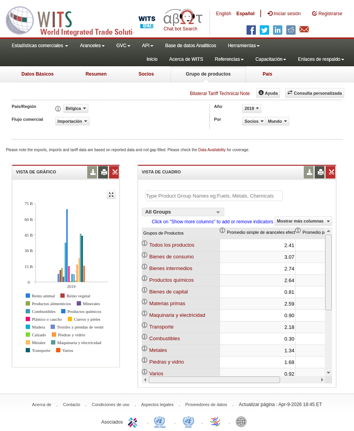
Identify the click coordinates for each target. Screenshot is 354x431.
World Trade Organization (216, 421)
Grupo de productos (208, 74)
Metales (158, 350)
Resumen (96, 74)
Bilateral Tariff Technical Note (220, 93)
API (147, 45)
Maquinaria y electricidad (177, 315)
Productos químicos (171, 280)
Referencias (229, 59)
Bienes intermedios (170, 268)
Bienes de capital (168, 292)
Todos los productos (171, 245)
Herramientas (244, 45)
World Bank (243, 421)
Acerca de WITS (186, 59)
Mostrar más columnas (303, 221)
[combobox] (183, 212)
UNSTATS (188, 421)
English (223, 13)
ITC (134, 421)
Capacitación (270, 59)
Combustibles (164, 338)
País (267, 74)
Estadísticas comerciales (40, 45)
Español (245, 13)
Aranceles (92, 45)
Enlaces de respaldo (321, 59)
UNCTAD (161, 421)
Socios (146, 74)
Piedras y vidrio (166, 362)
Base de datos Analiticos (190, 45)
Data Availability (212, 150)
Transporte (161, 327)
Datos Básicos (37, 74)
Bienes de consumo (171, 257)
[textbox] (214, 196)
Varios (156, 373)
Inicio (151, 59)
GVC (123, 45)
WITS (78, 19)
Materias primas (167, 303)
